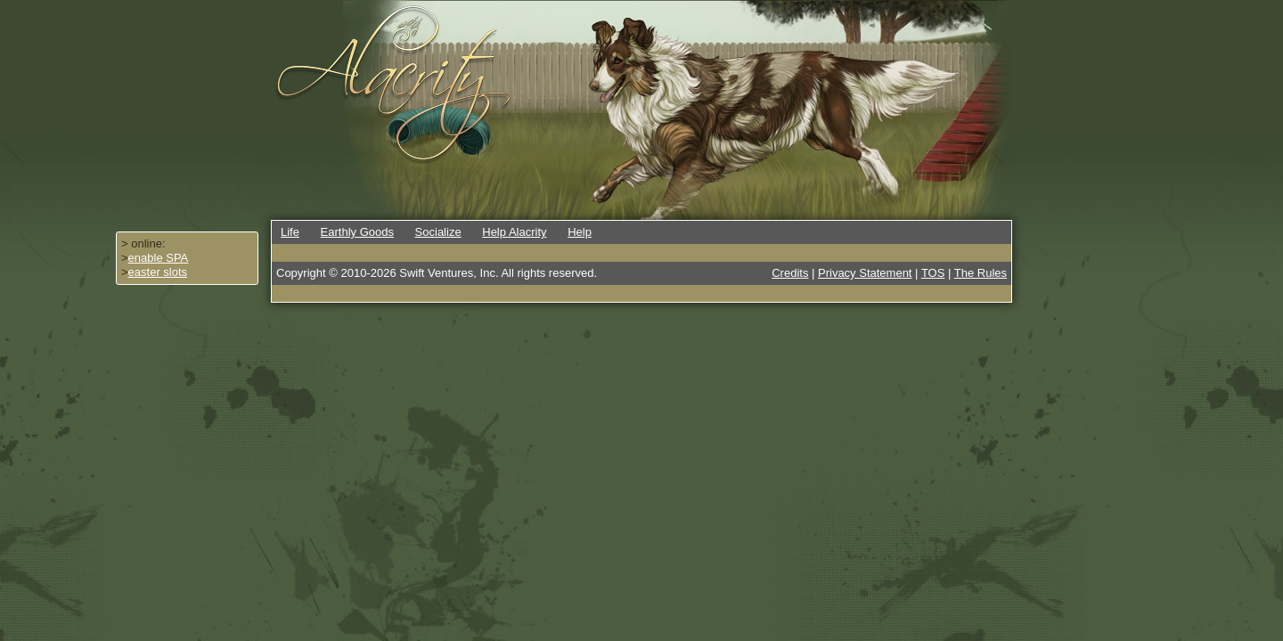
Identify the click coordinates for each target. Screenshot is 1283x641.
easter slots (157, 272)
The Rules (980, 273)
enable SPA (158, 257)
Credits (790, 273)
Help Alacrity (514, 232)
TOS (933, 273)
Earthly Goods (357, 232)
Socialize (438, 232)
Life (290, 232)
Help (580, 232)
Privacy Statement (865, 273)
